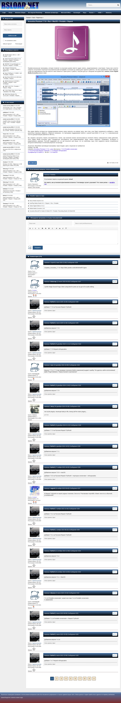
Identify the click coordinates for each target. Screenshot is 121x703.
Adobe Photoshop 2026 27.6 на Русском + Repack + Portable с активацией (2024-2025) (12, 60)
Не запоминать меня (10, 40)
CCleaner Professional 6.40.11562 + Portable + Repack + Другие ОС (12, 69)
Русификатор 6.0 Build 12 (36, 152)
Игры (84, 12)
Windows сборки (20, 12)
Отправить (38, 247)
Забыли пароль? (7, 44)
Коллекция (76, 12)
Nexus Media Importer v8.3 (36, 200)
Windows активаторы (51, 12)
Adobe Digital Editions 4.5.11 (37, 206)
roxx (51, 365)
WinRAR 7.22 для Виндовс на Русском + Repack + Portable (11, 64)
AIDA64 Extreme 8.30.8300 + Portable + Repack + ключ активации (11, 82)
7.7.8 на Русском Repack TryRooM (38, 150)
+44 (32, 162)
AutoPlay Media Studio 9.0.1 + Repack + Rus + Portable (44, 203)
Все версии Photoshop (35, 12)
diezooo (52, 593)
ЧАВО (99, 12)
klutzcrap (53, 281)
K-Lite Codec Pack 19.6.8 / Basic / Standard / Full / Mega (12, 91)
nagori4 (52, 488)
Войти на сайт (12, 35)
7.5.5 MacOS (54, 152)
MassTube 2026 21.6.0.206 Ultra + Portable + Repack (12, 78)
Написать (109, 12)
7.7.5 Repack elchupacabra (58, 150)
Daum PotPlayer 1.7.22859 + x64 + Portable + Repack (12, 74)
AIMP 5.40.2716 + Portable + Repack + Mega (11, 87)
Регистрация (18, 44)
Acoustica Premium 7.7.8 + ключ (43, 149)
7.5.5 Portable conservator (69, 149)
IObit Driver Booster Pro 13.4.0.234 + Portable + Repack (11, 95)
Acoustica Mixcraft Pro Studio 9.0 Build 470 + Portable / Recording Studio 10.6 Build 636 (52, 211)
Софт (4, 12)
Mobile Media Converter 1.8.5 (37, 208)
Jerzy (52, 406)
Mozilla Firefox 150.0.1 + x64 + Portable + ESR (11, 55)
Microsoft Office (66, 12)
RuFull (52, 302)
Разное (91, 12)
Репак (10, 12)
